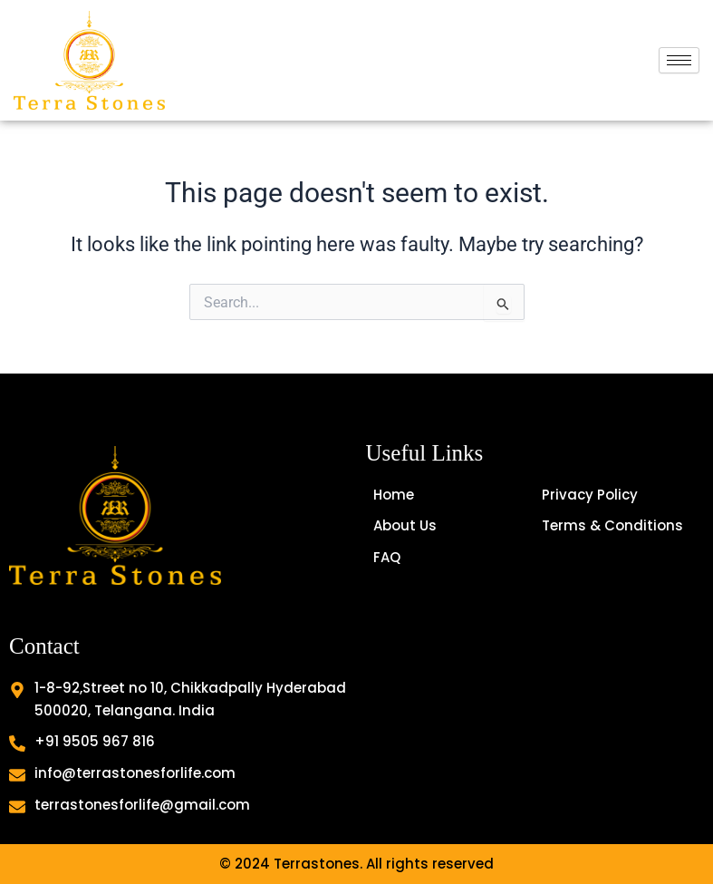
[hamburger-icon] (679, 60)
